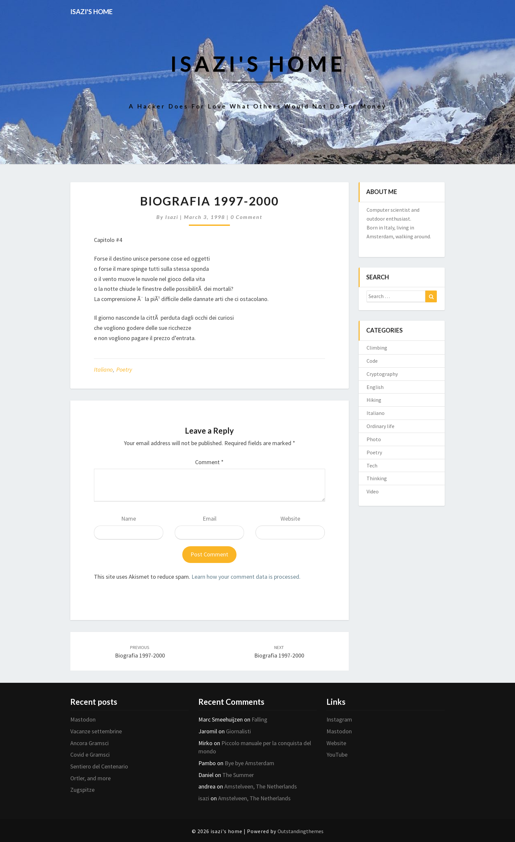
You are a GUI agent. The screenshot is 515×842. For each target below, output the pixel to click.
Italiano (103, 369)
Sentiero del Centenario (99, 766)
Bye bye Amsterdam (249, 763)
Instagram (339, 719)
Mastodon (83, 719)
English (375, 387)
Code (372, 360)
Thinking (377, 478)
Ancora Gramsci (89, 743)
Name (128, 518)
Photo (374, 439)
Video (373, 491)
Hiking (374, 400)
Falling (259, 719)
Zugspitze (82, 789)
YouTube (336, 754)
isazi (171, 217)
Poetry (124, 369)
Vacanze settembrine (96, 731)
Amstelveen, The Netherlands (260, 786)
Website (290, 518)
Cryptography (382, 374)
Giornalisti (238, 731)
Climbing (377, 347)
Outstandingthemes (301, 831)
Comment (209, 462)
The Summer (238, 775)
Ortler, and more (90, 778)
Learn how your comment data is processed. (246, 576)
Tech (372, 465)
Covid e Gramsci (90, 754)
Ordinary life (380, 426)
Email (209, 518)
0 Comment (246, 217)
